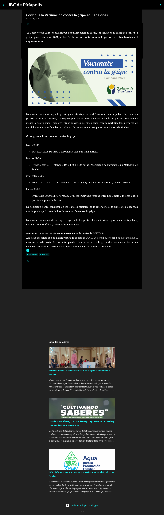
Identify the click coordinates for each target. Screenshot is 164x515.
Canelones (32, 254)
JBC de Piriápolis (25, 4)
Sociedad (44, 254)
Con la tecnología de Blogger (82, 505)
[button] (27, 24)
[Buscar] (160, 5)
